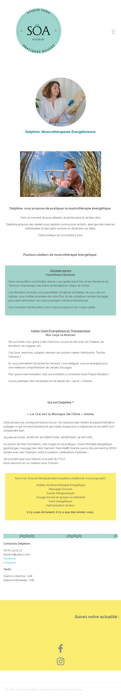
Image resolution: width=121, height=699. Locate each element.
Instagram (9, 562)
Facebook (10, 558)
